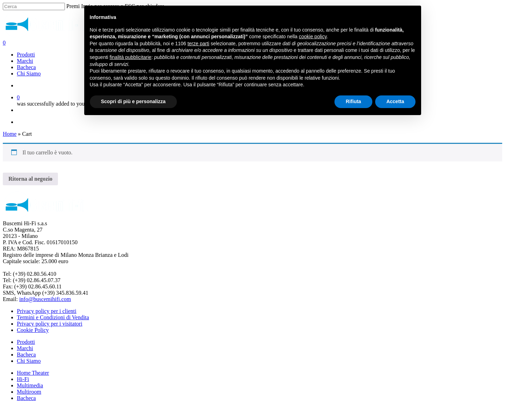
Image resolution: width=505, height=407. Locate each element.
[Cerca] (34, 6)
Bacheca (26, 355)
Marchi (25, 348)
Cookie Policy (33, 330)
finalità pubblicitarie (130, 57)
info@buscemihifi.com (45, 299)
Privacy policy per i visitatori (49, 324)
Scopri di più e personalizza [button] (133, 101)
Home (9, 134)
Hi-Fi (23, 379)
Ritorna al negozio (30, 179)
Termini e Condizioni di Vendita (53, 317)
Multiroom (29, 392)
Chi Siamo (29, 361)
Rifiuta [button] (353, 101)
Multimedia (30, 385)
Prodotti (26, 342)
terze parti (198, 43)
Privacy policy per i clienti (47, 311)
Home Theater (33, 373)
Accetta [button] (395, 101)
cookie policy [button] (312, 36)
